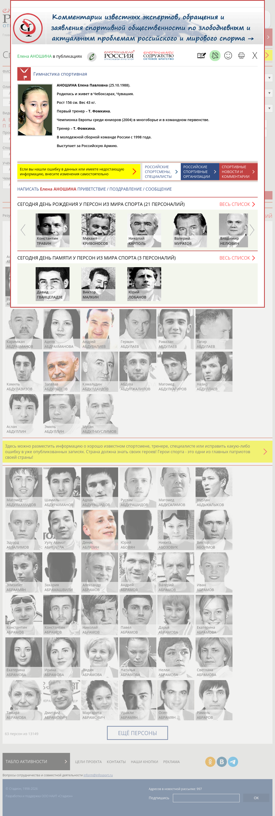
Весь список (234, 207)
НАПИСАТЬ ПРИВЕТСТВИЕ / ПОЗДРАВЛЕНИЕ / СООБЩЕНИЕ (94, 191)
